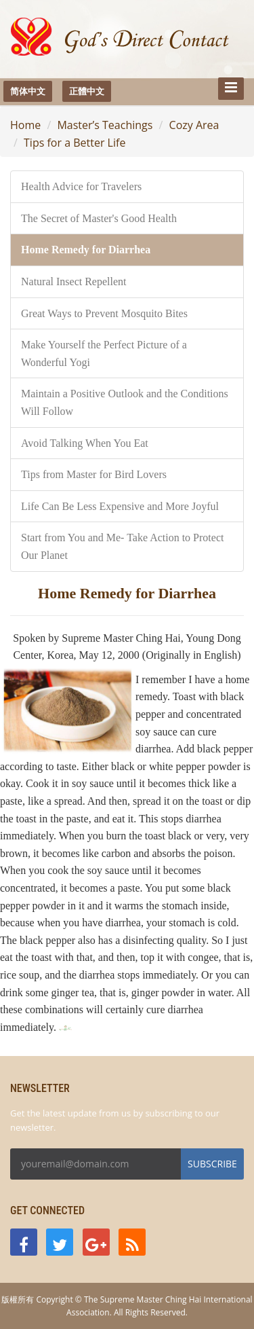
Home (25, 124)
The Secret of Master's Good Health (99, 218)
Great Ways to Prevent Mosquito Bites (104, 313)
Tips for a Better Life (74, 142)
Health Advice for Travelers (81, 186)
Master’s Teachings (104, 124)
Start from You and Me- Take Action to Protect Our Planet (122, 546)
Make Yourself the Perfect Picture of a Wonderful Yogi (104, 353)
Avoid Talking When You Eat (84, 443)
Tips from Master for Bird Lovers (94, 474)
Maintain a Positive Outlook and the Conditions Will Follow (124, 402)
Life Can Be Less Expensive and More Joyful (120, 506)
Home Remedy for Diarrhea (85, 249)
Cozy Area (194, 124)
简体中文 (27, 91)
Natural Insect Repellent (74, 281)
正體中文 (86, 91)
